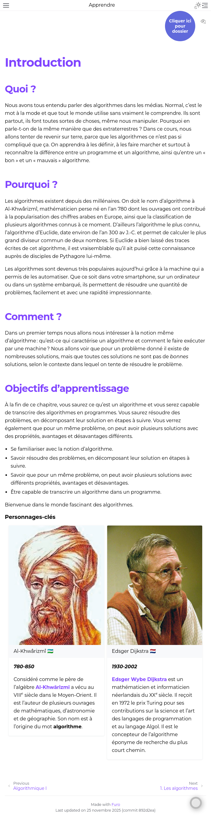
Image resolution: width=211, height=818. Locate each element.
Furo (116, 804)
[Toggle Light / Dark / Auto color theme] (197, 5)
